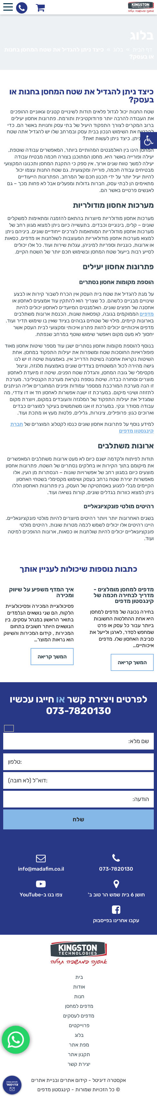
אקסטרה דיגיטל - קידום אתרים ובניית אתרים (78, 1080)
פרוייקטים (79, 1025)
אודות (79, 987)
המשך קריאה (132, 662)
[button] (148, 140)
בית (79, 977)
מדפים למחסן (79, 1006)
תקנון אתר (79, 1054)
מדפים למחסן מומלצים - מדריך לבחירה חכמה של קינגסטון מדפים (124, 595)
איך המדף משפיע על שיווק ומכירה (41, 592)
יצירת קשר (79, 1064)
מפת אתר (79, 1045)
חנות (79, 996)
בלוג (118, 49)
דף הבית (142, 49)
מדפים (147, 314)
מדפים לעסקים (78, 1016)
